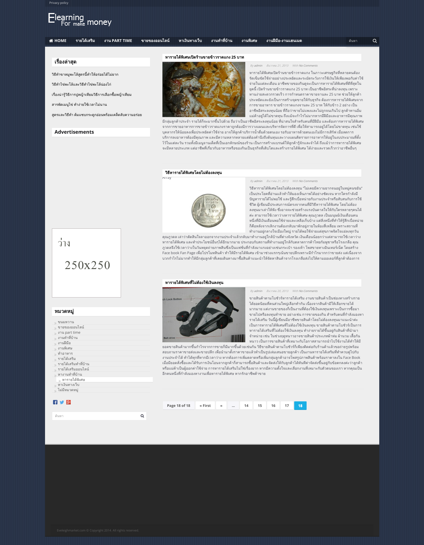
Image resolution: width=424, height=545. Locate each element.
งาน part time (69, 332)
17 (287, 405)
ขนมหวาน (66, 321)
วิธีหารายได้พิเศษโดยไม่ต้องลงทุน (193, 172)
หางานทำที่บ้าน (70, 374)
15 (260, 405)
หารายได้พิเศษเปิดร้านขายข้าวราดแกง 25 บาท (204, 57)
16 (273, 405)
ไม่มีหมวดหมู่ (68, 389)
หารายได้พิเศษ (73, 379)
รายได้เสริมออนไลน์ (73, 369)
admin (258, 65)
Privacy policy (59, 3)
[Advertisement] (101, 183)
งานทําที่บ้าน (68, 337)
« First (205, 405)
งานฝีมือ (64, 342)
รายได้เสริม (67, 358)
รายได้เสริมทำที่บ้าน (73, 363)
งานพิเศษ (65, 348)
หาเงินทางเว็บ (69, 384)
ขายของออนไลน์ (71, 327)
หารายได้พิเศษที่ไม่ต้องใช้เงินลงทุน (194, 282)
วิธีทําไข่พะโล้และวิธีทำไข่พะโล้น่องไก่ (81, 84)
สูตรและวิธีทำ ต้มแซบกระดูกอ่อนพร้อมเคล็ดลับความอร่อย (97, 114)
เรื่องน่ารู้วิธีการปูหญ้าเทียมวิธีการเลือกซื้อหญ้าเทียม (92, 94)
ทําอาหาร (65, 353)
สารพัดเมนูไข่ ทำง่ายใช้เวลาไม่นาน (79, 104)
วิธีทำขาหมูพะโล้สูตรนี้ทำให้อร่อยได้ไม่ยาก (85, 74)
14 (246, 405)
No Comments (308, 65)
